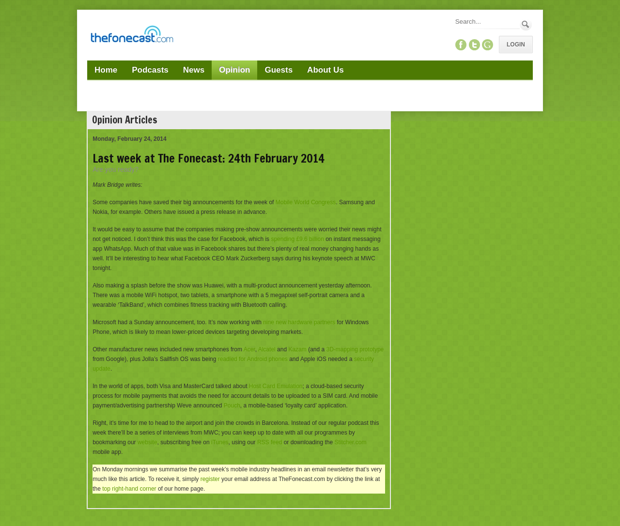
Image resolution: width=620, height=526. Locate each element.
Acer (249, 349)
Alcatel (267, 349)
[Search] (487, 21)
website (147, 442)
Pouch (232, 405)
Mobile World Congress (306, 202)
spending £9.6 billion (297, 239)
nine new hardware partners (299, 322)
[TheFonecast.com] (131, 35)
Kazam (297, 349)
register (210, 479)
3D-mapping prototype (355, 349)
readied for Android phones (253, 359)
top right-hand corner (129, 488)
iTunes (220, 442)
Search (526, 24)
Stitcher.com (350, 442)
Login (516, 44)
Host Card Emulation (276, 386)
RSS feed (269, 442)
